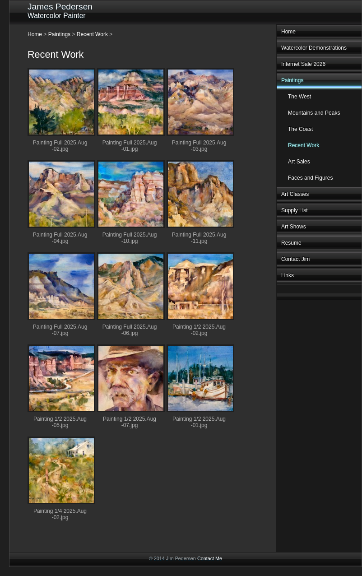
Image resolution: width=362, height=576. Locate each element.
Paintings (292, 80)
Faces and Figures (310, 178)
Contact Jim (295, 259)
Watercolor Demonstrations (314, 48)
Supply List (294, 210)
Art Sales (299, 161)
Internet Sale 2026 (303, 64)
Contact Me (209, 558)
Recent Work (303, 145)
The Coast (300, 129)
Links (287, 275)
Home (288, 31)
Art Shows (293, 226)
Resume (291, 243)
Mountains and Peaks (314, 113)
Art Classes (295, 194)
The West (299, 96)
